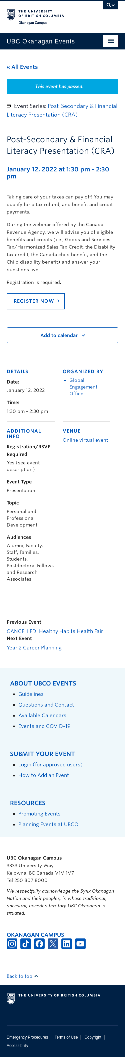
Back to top (23, 976)
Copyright (92, 1037)
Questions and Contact (46, 705)
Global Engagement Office (83, 387)
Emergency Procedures (27, 1037)
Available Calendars (42, 715)
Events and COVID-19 (44, 726)
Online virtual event (85, 440)
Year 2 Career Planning (34, 648)
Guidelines (31, 694)
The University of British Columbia (46, 13)
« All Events (22, 67)
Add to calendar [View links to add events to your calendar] (59, 335)
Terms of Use (66, 1037)
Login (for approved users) (50, 764)
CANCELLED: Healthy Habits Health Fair (55, 631)
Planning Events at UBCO (48, 824)
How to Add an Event (43, 775)
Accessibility (17, 1045)
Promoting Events (39, 813)
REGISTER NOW (34, 301)
